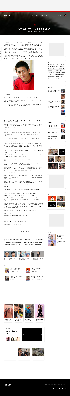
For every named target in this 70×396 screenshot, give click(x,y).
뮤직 (42, 15)
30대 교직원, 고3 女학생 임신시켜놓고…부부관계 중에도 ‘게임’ (15, 221)
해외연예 (59, 15)
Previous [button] (23, 334)
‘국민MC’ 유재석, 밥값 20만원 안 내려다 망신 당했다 (13, 224)
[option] (32, 334)
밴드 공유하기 (29, 231)
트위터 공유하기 (21, 231)
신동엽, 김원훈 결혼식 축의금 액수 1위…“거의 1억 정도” (14, 223)
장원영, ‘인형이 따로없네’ (12, 332)
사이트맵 (63, 384)
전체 (32, 15)
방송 (37, 15)
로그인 (65, 384)
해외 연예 (49, 232)
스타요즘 (52, 15)
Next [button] (41, 334)
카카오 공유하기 (23, 231)
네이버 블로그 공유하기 (26, 231)
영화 (47, 15)
